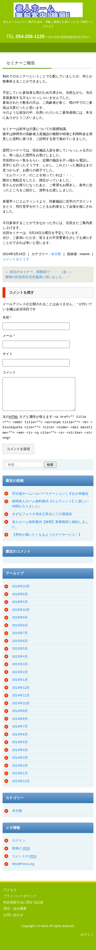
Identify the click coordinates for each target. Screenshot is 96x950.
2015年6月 (20, 640)
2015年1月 (20, 678)
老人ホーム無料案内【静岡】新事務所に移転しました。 (50, 523)
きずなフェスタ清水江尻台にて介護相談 (42, 513)
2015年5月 (20, 647)
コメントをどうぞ (16, 259)
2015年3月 (20, 663)
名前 (7, 317)
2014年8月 (20, 717)
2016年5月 (20, 600)
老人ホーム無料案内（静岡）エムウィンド (48, 24)
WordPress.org (23, 862)
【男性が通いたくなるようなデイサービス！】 (47, 533)
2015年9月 (20, 616)
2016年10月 (21, 585)
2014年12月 (21, 686)
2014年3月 (20, 756)
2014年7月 (20, 725)
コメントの (24, 855)
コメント (9, 372)
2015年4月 (20, 655)
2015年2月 (20, 671)
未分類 (56, 254)
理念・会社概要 (15, 907)
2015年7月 (20, 632)
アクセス (10, 888)
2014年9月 (20, 709)
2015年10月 (21, 608)
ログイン (18, 839)
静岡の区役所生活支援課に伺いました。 (37, 277)
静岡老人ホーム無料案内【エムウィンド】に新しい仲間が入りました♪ (50, 502)
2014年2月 (20, 764)
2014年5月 (20, 741)
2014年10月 (21, 702)
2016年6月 (20, 593)
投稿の (21, 847)
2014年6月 (20, 733)
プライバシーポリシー (20, 895)
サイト (8, 354)
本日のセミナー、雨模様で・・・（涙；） (39, 272)
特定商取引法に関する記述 (23, 901)
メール (9, 336)
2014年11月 (21, 694)
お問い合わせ (13, 914)
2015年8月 (20, 624)
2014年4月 (20, 749)
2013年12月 (21, 780)
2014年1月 (20, 772)
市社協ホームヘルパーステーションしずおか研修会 (50, 492)
